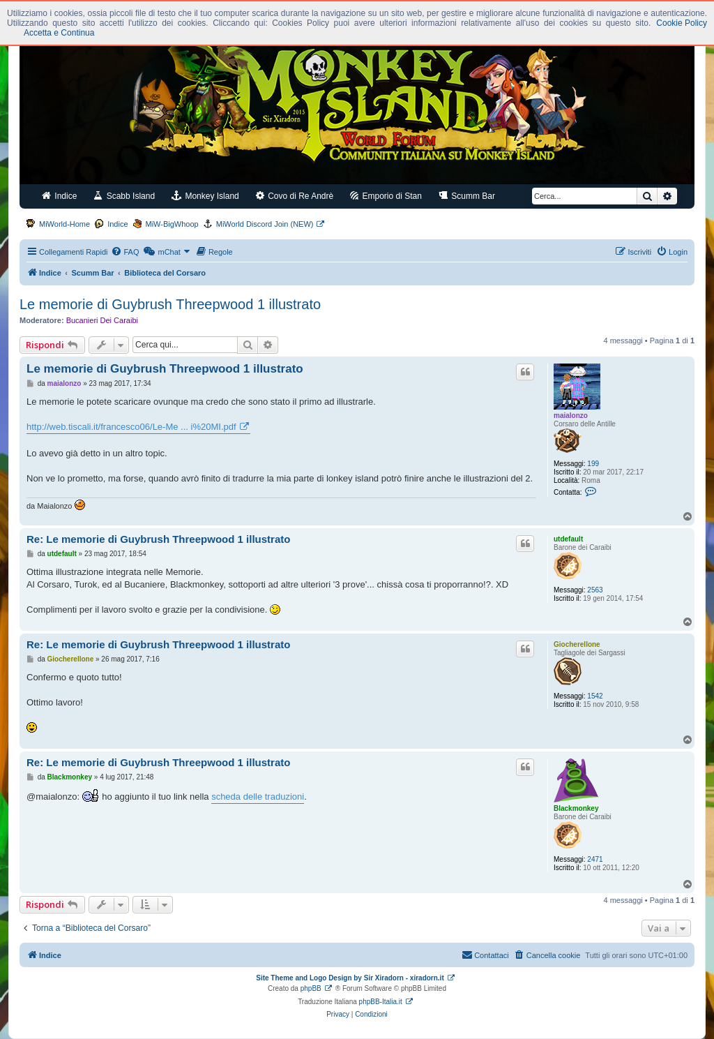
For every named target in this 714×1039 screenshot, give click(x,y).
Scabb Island (124, 195)
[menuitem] (125, 252)
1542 (594, 696)
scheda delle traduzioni (257, 796)
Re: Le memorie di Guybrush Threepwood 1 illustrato (158, 539)
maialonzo (571, 415)
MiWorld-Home (64, 224)
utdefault (568, 539)
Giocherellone (577, 644)
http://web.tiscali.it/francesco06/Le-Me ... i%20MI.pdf (131, 426)
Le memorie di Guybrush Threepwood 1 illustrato (170, 304)
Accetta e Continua (59, 33)
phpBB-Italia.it (380, 1002)
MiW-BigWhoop (172, 224)
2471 (594, 859)
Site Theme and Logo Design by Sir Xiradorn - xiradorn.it (349, 978)
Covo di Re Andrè (294, 195)
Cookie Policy (681, 23)
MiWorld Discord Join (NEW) (265, 224)
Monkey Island (205, 195)
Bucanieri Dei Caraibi (102, 320)
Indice (59, 195)
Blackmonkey (576, 808)
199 (593, 464)
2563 (594, 590)
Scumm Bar (467, 195)
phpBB (311, 988)
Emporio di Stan (386, 195)
